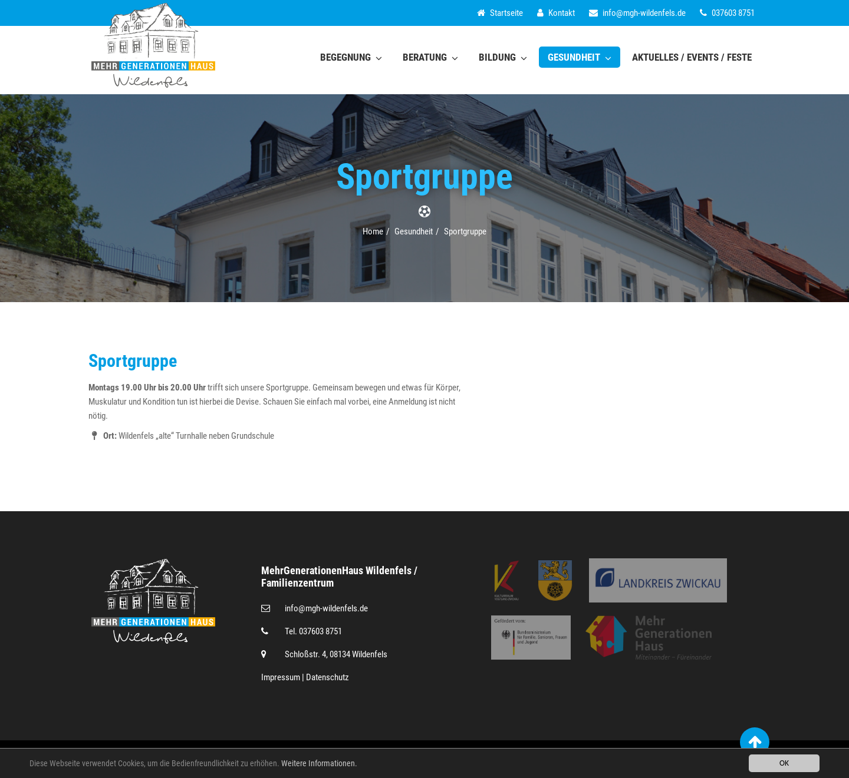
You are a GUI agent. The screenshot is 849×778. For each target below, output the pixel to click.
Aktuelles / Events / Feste (692, 57)
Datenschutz (327, 677)
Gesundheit (579, 57)
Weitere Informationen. (319, 766)
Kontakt (556, 13)
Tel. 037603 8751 (313, 631)
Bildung (503, 57)
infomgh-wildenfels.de (637, 13)
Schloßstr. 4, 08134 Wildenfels (336, 654)
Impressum (280, 677)
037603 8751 (727, 13)
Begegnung (351, 57)
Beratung (430, 57)
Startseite (500, 13)
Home (373, 231)
